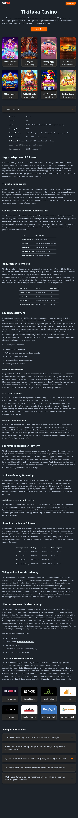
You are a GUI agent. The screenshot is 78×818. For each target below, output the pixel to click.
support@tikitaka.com (25, 642)
